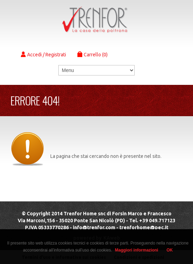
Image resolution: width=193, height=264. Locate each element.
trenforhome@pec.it (143, 227)
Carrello (92, 54)
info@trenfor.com (94, 227)
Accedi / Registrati (43, 54)
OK (170, 250)
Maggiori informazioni (136, 250)
